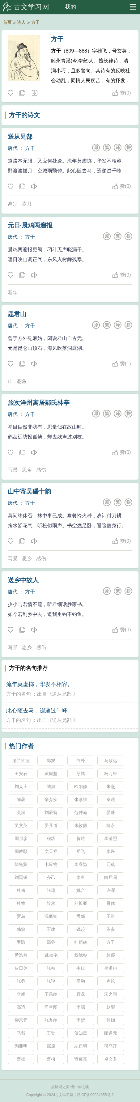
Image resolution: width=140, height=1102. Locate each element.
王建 (51, 929)
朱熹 (110, 786)
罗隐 (21, 942)
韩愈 (21, 929)
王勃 (51, 1033)
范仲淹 (80, 812)
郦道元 (110, 1033)
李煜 (110, 851)
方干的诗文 (24, 115)
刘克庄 (21, 786)
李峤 (21, 994)
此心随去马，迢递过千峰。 (39, 710)
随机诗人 (34, 93)
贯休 (110, 903)
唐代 (13, 148)
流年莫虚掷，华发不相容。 (39, 684)
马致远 (110, 760)
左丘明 (80, 1046)
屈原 (51, 1046)
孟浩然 (21, 955)
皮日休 (21, 968)
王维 (110, 916)
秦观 (110, 799)
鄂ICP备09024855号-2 (95, 1095)
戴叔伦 (51, 955)
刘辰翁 (51, 812)
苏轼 (80, 773)
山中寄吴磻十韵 (29, 491)
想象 (22, 381)
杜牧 (21, 903)
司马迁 (110, 1046)
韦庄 (80, 968)
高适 (21, 1007)
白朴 (80, 760)
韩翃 (110, 1020)
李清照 (110, 838)
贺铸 (80, 838)
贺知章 (80, 1033)
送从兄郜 (20, 136)
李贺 (80, 1020)
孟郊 (80, 916)
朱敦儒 (80, 825)
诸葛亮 (80, 1059)
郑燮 (51, 760)
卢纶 (110, 981)
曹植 (51, 1059)
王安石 (21, 773)
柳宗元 (21, 1020)
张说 (51, 981)
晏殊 (110, 812)
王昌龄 (51, 994)
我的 (70, 7)
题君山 (17, 314)
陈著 (21, 799)
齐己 (51, 877)
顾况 (80, 994)
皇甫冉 (110, 968)
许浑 (110, 890)
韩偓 (110, 955)
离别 (13, 203)
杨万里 (110, 773)
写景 (13, 470)
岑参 (110, 929)
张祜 (51, 968)
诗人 (21, 22)
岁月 (27, 203)
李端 (80, 1007)
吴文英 (21, 825)
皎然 (51, 903)
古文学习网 (31, 7)
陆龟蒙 (21, 864)
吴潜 (21, 812)
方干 (35, 22)
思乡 (27, 470)
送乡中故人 (23, 580)
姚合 (80, 890)
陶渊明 (21, 1046)
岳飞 (80, 851)
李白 (80, 877)
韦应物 (51, 864)
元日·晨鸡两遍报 (30, 225)
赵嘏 (110, 1007)
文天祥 (51, 851)
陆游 (51, 786)
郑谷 (51, 942)
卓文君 (110, 1059)
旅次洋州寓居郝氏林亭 (39, 402)
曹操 (21, 1059)
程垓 (51, 838)
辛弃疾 (51, 799)
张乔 (21, 981)
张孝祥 (80, 799)
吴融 (80, 981)
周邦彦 (21, 838)
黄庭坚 (51, 773)
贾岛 (21, 916)
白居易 (110, 877)
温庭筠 (51, 916)
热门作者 (21, 746)
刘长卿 (80, 903)
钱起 (80, 929)
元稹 (110, 864)
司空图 (51, 1007)
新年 (13, 292)
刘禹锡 (21, 877)
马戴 (21, 1033)
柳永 (110, 825)
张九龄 (51, 1020)
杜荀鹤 (80, 942)
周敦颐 (21, 851)
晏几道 (51, 825)
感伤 (41, 470)
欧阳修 (80, 786)
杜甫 (21, 890)
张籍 (51, 890)
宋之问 (110, 994)
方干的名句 (18, 694)
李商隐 (80, 864)
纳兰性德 (21, 760)
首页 (7, 22)
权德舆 (80, 955)
